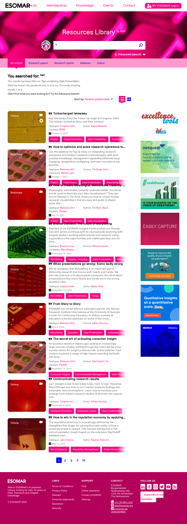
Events (108, 5)
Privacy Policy (59, 490)
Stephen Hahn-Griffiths (102, 439)
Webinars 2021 (67, 169)
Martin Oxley (97, 286)
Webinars (85, 63)
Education (73, 332)
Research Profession (61, 411)
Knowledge (85, 5)
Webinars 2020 (67, 323)
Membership (56, 5)
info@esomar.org (122, 505)
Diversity (56, 508)
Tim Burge (97, 169)
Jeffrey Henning (100, 323)
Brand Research (59, 449)
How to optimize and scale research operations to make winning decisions (105, 147)
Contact (129, 5)
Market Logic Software (72, 172)
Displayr (63, 211)
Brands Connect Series (71, 246)
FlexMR (63, 364)
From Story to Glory (67, 304)
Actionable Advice (117, 332)
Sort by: (79, 99)
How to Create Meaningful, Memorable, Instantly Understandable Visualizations (109, 185)
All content (16, 63)
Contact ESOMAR (91, 495)
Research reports (64, 63)
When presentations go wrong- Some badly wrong (88, 264)
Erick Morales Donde (113, 169)
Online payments (90, 490)
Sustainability (118, 139)
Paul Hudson (98, 361)
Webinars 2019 (67, 361)
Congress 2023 (67, 126)
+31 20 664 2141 (122, 502)
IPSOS (62, 129)
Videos (101, 63)
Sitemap (85, 499)
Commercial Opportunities (119, 510)
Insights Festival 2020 (71, 286)
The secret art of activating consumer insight (85, 339)
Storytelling (56, 295)
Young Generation (73, 139)
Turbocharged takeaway (70, 113)
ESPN (78, 249)
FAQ (83, 486)
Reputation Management (85, 449)
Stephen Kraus (109, 207)
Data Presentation (97, 139)
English (54, 139)
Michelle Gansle (100, 246)
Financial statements (63, 499)
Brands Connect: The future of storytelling (82, 224)
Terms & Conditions (62, 486)
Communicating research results (76, 379)
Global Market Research (116, 449)
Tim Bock (96, 207)
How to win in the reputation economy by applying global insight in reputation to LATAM (114, 417)
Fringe (95, 295)
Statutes (56, 495)
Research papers (38, 63)
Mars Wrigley (67, 249)
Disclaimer (57, 503)
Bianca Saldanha (99, 126)
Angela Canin (112, 361)
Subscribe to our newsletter (151, 496)
